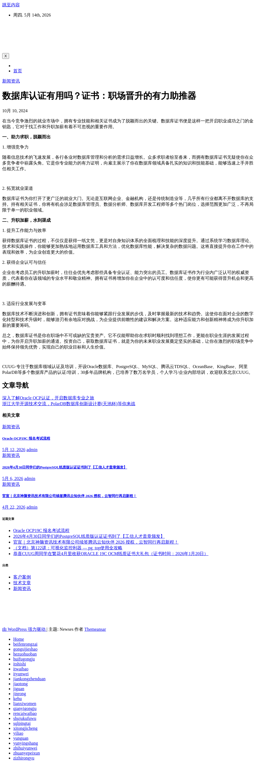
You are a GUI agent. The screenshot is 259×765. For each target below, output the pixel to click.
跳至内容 (11, 4)
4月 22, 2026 (13, 507)
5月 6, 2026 (12, 478)
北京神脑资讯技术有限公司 (60, 30)
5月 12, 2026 (13, 449)
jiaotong (20, 683)
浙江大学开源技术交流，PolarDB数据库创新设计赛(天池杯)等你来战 (68, 403)
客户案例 (22, 577)
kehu (17, 698)
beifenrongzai (25, 644)
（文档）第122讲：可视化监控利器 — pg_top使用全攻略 (67, 547)
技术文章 (22, 582)
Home (18, 639)
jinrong (19, 693)
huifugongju (24, 659)
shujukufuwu (24, 718)
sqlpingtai (22, 723)
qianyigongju (24, 708)
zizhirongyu (23, 758)
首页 (17, 70)
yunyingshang (25, 743)
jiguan (18, 688)
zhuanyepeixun (26, 753)
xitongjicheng (25, 728)
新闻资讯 (11, 81)
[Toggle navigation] (5, 56)
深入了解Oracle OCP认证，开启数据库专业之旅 (48, 398)
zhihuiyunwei (25, 748)
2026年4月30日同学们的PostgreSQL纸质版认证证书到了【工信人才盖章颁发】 (64, 467)
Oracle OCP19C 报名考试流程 (26, 438)
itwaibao (20, 669)
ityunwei (21, 673)
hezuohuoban (25, 654)
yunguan (20, 738)
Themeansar (95, 629)
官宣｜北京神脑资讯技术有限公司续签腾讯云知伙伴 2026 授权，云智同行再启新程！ (69, 496)
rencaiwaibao (25, 713)
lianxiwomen (24, 703)
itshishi (19, 664)
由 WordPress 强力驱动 (24, 629)
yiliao (18, 733)
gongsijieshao (25, 649)
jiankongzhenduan (29, 678)
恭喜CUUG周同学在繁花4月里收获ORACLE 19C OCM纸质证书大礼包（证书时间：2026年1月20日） (110, 553)
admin (31, 449)
